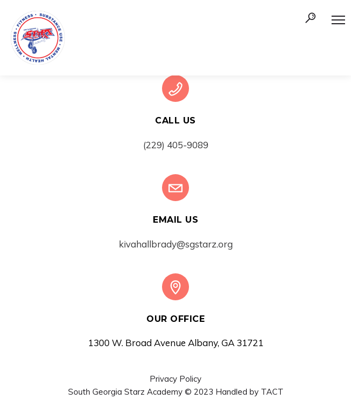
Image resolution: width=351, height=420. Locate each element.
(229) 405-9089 (175, 144)
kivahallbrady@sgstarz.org (176, 244)
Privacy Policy (175, 379)
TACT (272, 392)
